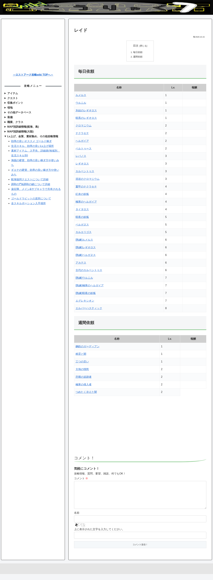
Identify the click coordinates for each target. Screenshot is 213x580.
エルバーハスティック (89, 308)
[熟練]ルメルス (84, 240)
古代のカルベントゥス (89, 270)
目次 (135, 45)
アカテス (81, 263)
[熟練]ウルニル (84, 278)
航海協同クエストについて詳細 (29, 179)
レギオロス (82, 164)
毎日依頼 (138, 52)
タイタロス (82, 210)
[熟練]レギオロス (86, 248)
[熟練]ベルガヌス (86, 255)
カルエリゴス (84, 232)
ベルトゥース (84, 149)
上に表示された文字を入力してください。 (99, 535)
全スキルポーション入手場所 (28, 203)
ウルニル (81, 103)
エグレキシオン (85, 301)
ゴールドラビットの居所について (31, 198)
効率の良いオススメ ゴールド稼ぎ (31, 141)
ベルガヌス (82, 225)
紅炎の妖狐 (82, 194)
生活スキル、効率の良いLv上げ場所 (32, 146)
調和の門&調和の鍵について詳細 (30, 184)
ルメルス (81, 95)
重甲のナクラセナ (86, 187)
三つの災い (82, 362)
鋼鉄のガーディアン (88, 347)
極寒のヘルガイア (86, 202)
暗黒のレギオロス (86, 118)
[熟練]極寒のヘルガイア (90, 286)
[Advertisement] (140, 428)
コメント (81, 479)
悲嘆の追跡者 (84, 377)
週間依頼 (138, 57)
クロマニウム (84, 126)
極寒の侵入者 (84, 385)
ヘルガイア (82, 141)
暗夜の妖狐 (82, 217)
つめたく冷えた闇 (86, 392)
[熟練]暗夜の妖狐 (86, 293)
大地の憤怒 (82, 369)
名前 (76, 518)
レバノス (81, 156)
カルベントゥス (85, 172)
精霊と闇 (81, 354)
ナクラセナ (82, 133)
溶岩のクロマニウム (88, 179)
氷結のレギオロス (86, 111)
